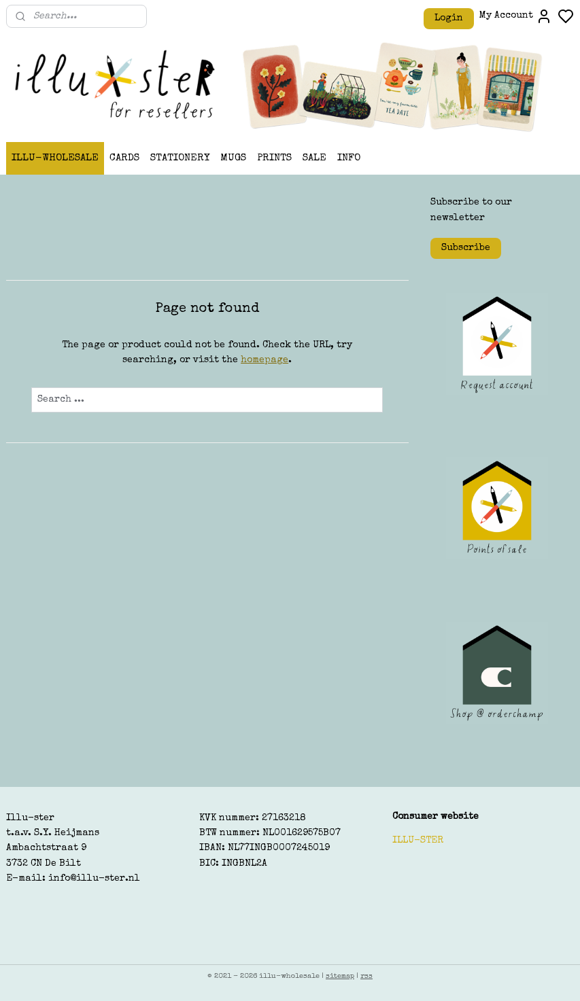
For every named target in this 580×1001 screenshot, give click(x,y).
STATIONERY (179, 158)
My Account (515, 16)
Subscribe (465, 248)
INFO (348, 158)
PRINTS (274, 158)
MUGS (233, 158)
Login (448, 18)
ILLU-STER (417, 840)
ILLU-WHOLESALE (55, 158)
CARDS (124, 158)
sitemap (340, 976)
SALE (314, 158)
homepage (264, 361)
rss (366, 976)
